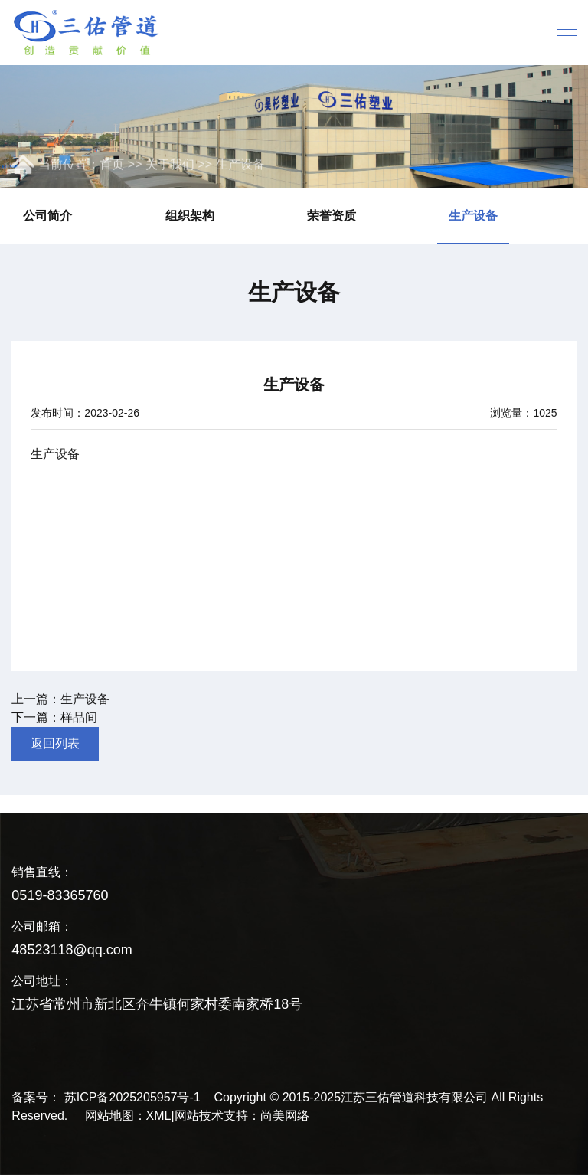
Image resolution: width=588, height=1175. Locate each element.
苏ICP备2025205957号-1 (132, 1097)
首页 (112, 165)
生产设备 (240, 165)
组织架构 (189, 215)
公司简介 (47, 215)
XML (159, 1115)
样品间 (78, 717)
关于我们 (169, 165)
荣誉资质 (331, 215)
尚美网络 (284, 1115)
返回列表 (55, 743)
